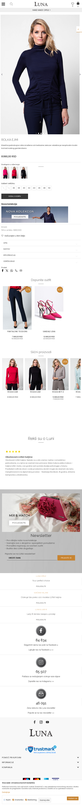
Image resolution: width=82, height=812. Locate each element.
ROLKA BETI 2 (58, 392)
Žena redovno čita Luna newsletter (41, 708)
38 (19, 188)
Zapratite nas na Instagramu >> (41, 681)
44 (34, 188)
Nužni (8, 800)
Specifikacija (41, 255)
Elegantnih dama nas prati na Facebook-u (41, 645)
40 (24, 188)
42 (29, 188)
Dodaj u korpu (15, 196)
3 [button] (41, 133)
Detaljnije (6, 792)
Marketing (32, 800)
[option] (41, 10)
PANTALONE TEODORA (17, 331)
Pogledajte (41, 586)
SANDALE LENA (49, 331)
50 (49, 188)
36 (14, 188)
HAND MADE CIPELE (41, 10)
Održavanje (41, 261)
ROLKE (4, 227)
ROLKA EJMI (13, 392)
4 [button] (43, 133)
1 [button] (36, 133)
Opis (41, 243)
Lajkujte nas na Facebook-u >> (41, 650)
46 (39, 188)
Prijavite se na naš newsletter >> (41, 713)
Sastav (41, 249)
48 (44, 188)
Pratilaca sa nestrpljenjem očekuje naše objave (41, 676)
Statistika (19, 800)
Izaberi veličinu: (8, 183)
